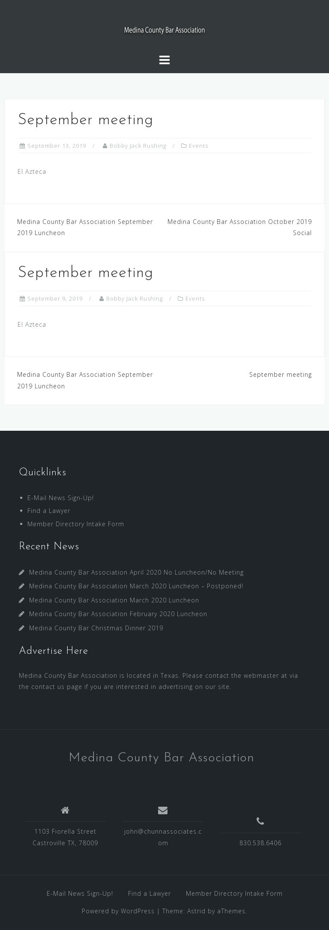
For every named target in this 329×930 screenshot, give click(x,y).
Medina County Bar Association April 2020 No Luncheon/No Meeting (136, 572)
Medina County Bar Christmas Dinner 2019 (96, 628)
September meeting (280, 374)
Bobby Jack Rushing (138, 145)
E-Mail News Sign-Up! (60, 498)
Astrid (196, 911)
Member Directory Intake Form (75, 524)
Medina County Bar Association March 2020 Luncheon (114, 600)
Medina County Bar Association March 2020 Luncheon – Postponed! (136, 586)
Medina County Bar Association (161, 758)
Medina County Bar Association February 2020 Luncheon (118, 614)
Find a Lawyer (48, 511)
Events (198, 145)
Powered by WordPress (118, 911)
